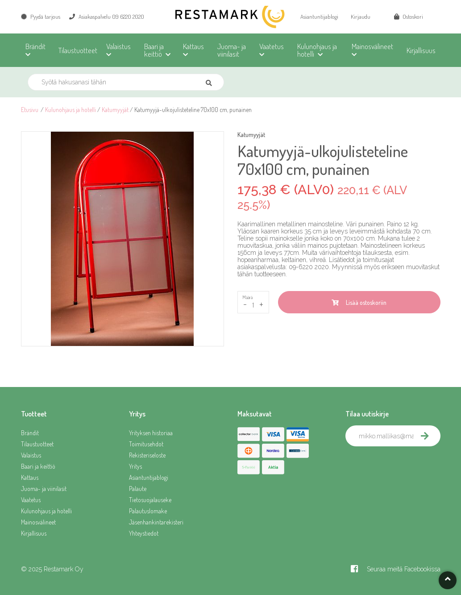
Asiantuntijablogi (319, 16)
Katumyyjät (115, 109)
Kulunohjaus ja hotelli (70, 109)
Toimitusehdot (146, 444)
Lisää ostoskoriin (359, 302)
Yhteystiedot (143, 533)
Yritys (135, 466)
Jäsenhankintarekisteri (156, 522)
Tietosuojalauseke (150, 499)
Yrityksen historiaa (151, 433)
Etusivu (29, 109)
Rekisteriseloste (147, 455)
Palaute (137, 488)
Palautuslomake (148, 511)
